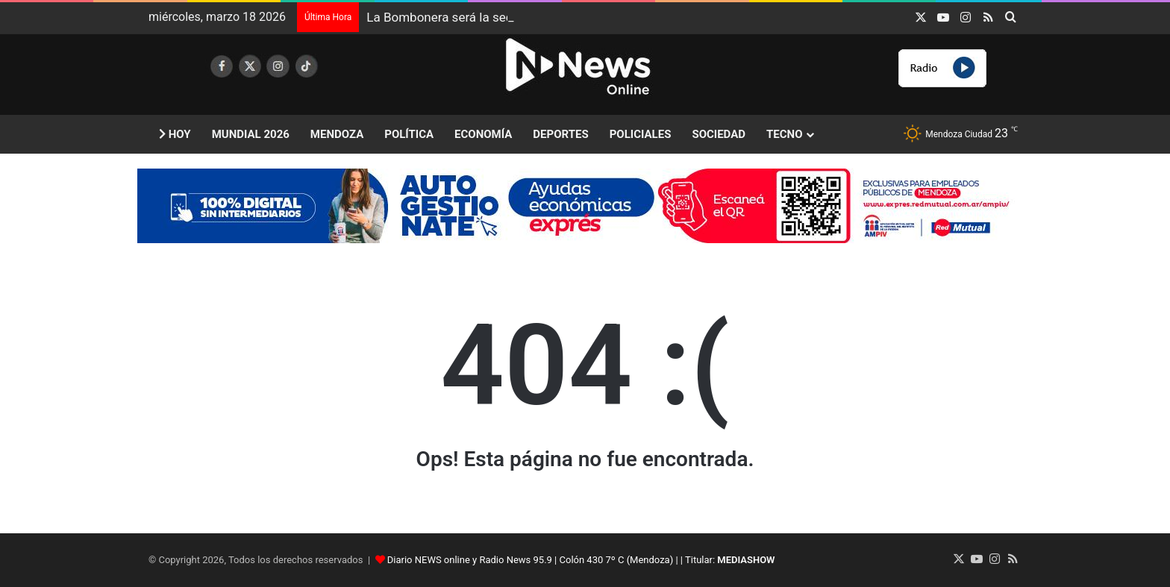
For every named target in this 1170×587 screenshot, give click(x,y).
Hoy (175, 134)
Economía (483, 134)
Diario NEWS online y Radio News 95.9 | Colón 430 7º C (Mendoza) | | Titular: (581, 559)
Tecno (784, 134)
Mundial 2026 (251, 134)
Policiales (641, 134)
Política (409, 134)
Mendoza (336, 134)
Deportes (560, 134)
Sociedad (718, 134)
